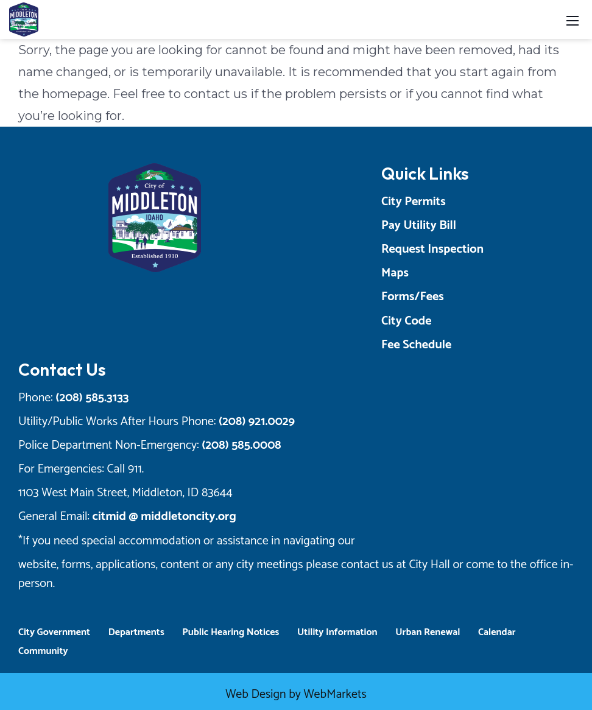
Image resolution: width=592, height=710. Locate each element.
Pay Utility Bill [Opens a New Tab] (418, 226)
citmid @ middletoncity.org (164, 517)
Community (43, 651)
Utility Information (337, 632)
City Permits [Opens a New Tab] (413, 202)
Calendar (497, 632)
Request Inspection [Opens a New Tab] (432, 249)
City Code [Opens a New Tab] (406, 321)
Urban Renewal (427, 632)
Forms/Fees (412, 297)
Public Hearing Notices (230, 632)
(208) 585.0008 (241, 445)
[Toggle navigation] (572, 20)
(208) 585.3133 (92, 398)
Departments (136, 632)
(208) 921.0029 (257, 422)
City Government (54, 632)
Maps (395, 273)
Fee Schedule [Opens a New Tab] (416, 345)
